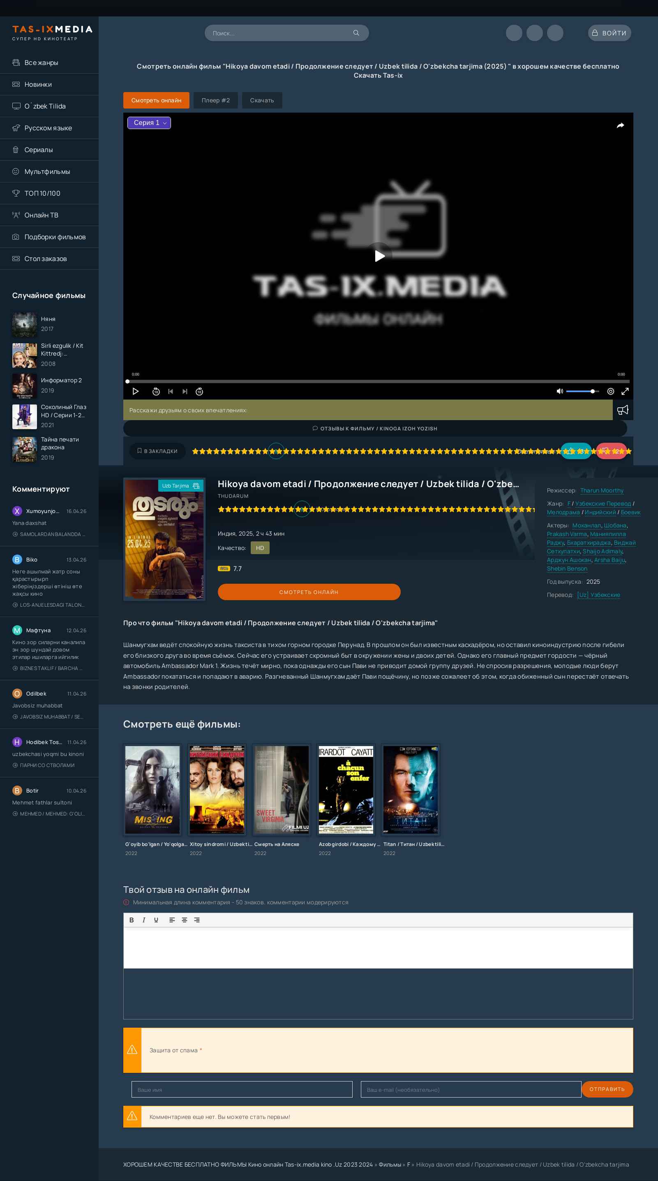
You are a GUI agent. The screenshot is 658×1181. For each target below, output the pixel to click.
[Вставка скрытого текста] (294, 920)
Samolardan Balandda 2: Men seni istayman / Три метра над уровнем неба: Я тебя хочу (49, 549)
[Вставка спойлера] (282, 920)
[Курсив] (144, 920)
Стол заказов (46, 258)
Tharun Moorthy (602, 490)
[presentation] (294, 1050)
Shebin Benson (567, 568)
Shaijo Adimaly (602, 551)
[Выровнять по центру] (184, 920)
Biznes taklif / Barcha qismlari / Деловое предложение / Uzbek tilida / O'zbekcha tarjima (49, 683)
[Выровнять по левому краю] (172, 920)
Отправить (149, 1089)
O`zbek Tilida (45, 106)
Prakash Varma (567, 534)
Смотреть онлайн (255, 592)
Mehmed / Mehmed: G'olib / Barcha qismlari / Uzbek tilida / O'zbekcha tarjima (49, 829)
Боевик (631, 512)
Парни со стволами (43, 780)
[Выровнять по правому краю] (197, 920)
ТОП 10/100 (42, 193)
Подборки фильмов (55, 236)
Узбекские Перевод (603, 503)
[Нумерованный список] (225, 920)
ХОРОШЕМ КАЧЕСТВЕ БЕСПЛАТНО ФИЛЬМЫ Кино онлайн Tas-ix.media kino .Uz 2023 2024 (248, 1164)
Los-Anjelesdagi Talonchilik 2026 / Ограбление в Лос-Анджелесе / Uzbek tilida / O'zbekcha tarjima (49, 620)
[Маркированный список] (213, 920)
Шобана (615, 525)
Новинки (38, 84)
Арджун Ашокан (569, 560)
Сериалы (39, 149)
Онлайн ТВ (42, 215)
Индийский (600, 512)
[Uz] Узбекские (599, 595)
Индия (226, 533)
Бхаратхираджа (589, 542)
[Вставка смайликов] (241, 920)
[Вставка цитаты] (257, 920)
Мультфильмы (47, 171)
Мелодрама (563, 512)
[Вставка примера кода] (269, 920)
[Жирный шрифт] (131, 920)
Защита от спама (174, 1050)
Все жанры (42, 62)
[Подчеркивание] (156, 920)
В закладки (158, 451)
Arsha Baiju (609, 560)
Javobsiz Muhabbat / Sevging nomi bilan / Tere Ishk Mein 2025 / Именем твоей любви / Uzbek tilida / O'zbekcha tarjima (49, 732)
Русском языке (48, 127)
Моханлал (587, 525)
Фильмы (390, 1164)
